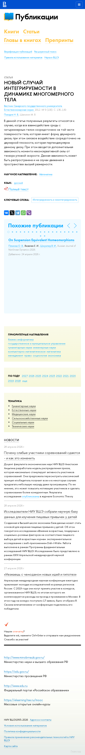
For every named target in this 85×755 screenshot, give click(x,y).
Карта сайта (10, 746)
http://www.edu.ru (16, 686)
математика (54, 351)
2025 (38, 376)
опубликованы (30, 496)
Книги (11, 31)
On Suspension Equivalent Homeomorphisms (41, 240)
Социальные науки (23, 422)
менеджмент (15, 355)
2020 (73, 376)
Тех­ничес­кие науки (23, 426)
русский (18, 183)
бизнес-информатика (21, 339)
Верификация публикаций (18, 51)
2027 (25, 376)
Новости (11, 440)
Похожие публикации (35, 225)
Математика (45, 174)
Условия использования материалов (25, 725)
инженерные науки (44, 347)
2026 (31, 376)
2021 (66, 376)
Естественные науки (24, 410)
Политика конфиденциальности (22, 731)
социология (40, 355)
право (28, 355)
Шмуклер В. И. (48, 246)
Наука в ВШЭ (51, 57)
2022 (59, 376)
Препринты (59, 40)
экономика (54, 355)
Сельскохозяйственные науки (30, 418)
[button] (8, 232)
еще (24, 381)
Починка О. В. (15, 246)
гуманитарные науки (20, 347)
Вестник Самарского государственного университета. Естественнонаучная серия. (33, 107)
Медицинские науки (24, 414)
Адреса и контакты (40, 719)
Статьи (31, 31)
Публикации (36, 17)
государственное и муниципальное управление (37, 343)
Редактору (76, 751)
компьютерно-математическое (27, 351)
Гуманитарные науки (24, 406)
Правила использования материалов (23, 57)
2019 (11, 381)
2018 (18, 381)
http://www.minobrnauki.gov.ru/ (24, 657)
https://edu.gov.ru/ (16, 671)
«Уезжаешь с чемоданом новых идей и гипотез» (40, 574)
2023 (52, 376)
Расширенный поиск (45, 51)
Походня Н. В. (11, 114)
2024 (45, 376)
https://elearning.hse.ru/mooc (23, 700)
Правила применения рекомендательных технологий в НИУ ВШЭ (39, 738)
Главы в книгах (22, 40)
